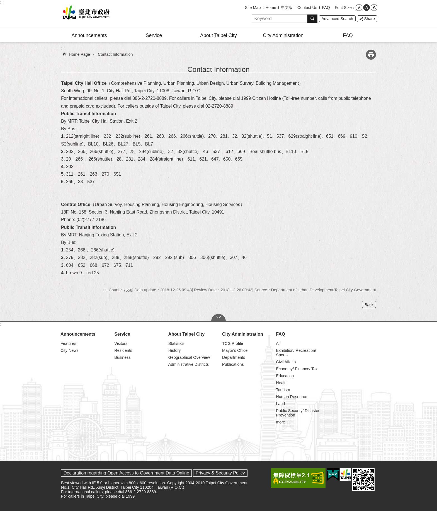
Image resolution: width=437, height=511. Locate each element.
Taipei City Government (85, 13)
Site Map (253, 7)
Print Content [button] (371, 55)
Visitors (120, 343)
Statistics (176, 343)
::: (2, 2)
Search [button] (312, 18)
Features (68, 343)
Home (271, 7)
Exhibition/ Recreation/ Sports (296, 352)
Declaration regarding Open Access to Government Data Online (126, 473)
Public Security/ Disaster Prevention (297, 412)
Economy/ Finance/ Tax (296, 369)
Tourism (283, 390)
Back (369, 304)
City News (69, 350)
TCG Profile (232, 343)
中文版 (287, 7)
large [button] (374, 7)
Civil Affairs (286, 362)
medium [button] (366, 7)
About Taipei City (218, 35)
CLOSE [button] (218, 317)
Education (285, 376)
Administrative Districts (188, 364)
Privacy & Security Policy (220, 473)
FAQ (326, 7)
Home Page (79, 54)
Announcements (89, 35)
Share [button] (369, 18)
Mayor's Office (234, 350)
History (174, 350)
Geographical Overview (189, 357)
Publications (233, 364)
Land (280, 403)
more (280, 422)
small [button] (359, 7)
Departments (233, 357)
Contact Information (115, 54)
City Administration (283, 35)
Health (282, 383)
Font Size (343, 7)
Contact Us (307, 7)
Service (154, 35)
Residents (123, 350)
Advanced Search (337, 18)
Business (122, 357)
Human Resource (291, 396)
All (278, 343)
